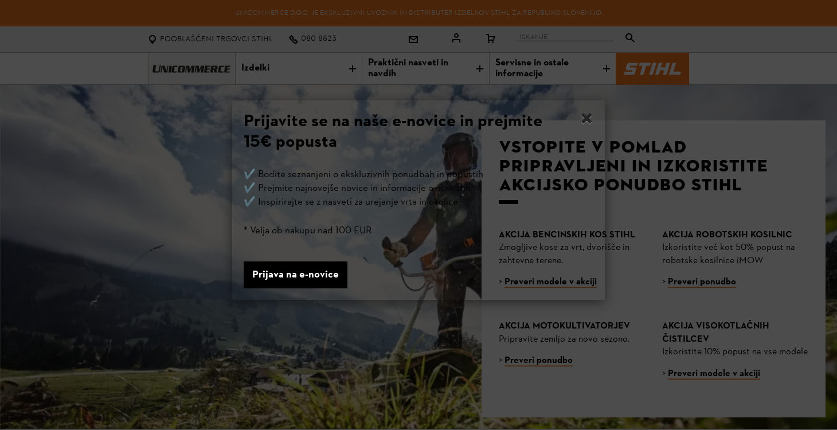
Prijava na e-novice (295, 275)
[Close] (586, 120)
